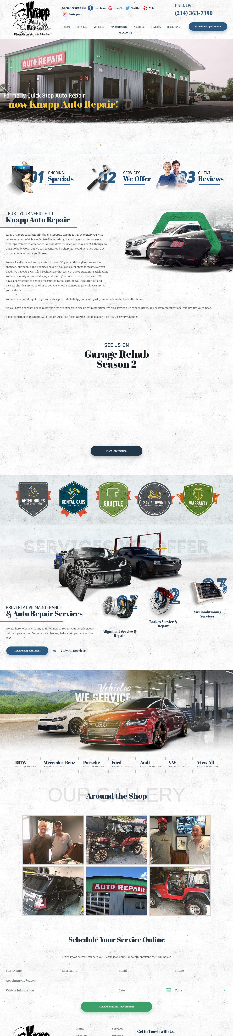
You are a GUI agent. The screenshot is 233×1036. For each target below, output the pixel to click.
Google (119, 8)
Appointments (119, 27)
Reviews (156, 27)
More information (116, 451)
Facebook (100, 8)
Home (67, 27)
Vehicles (99, 27)
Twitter (136, 8)
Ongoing (61, 176)
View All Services (73, 650)
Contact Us (125, 33)
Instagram (75, 14)
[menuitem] (67, 27)
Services (82, 27)
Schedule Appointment (208, 26)
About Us (139, 27)
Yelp (152, 8)
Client (211, 176)
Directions (173, 27)
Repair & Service (25, 763)
